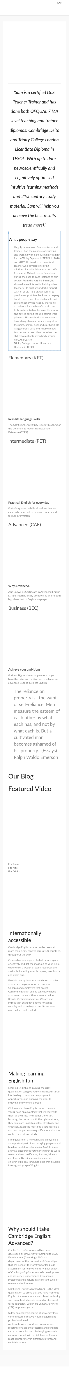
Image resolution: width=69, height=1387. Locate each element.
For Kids (12, 867)
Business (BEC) (23, 608)
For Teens (13, 864)
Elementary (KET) (25, 357)
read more (33, 224)
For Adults (14, 871)
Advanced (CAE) (24, 524)
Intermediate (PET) (27, 441)
